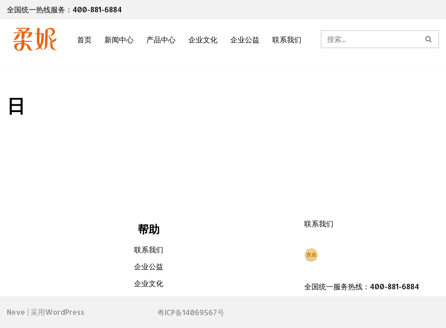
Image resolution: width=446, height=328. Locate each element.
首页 (84, 39)
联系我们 (286, 39)
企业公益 (244, 39)
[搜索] (370, 39)
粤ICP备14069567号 (190, 312)
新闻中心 (119, 39)
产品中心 (161, 39)
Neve (16, 312)
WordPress (64, 312)
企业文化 (203, 39)
